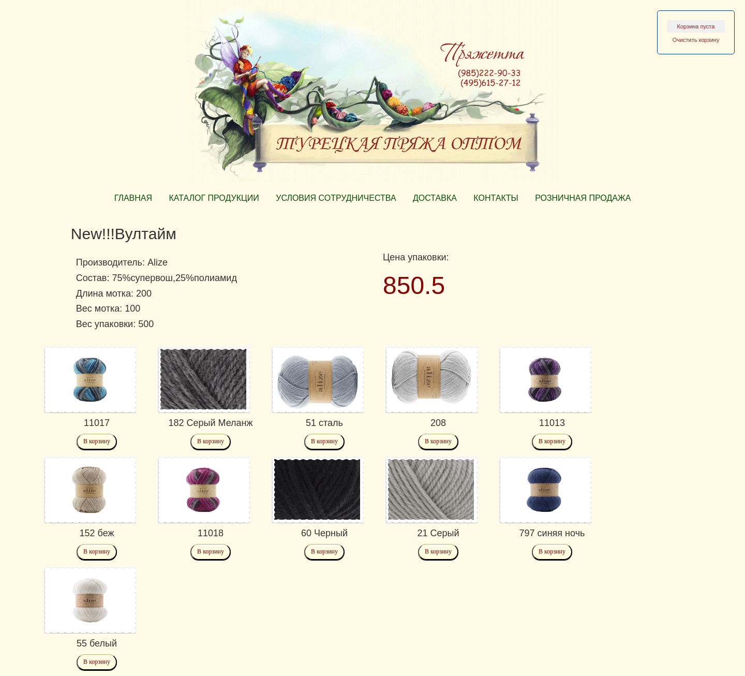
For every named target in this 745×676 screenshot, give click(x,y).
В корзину (96, 441)
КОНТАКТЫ (495, 198)
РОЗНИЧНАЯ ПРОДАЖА (583, 198)
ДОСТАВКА (435, 198)
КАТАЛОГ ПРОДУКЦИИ (214, 198)
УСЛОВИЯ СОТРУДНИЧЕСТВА (336, 198)
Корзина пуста (696, 26)
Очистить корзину (696, 40)
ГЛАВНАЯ (133, 198)
